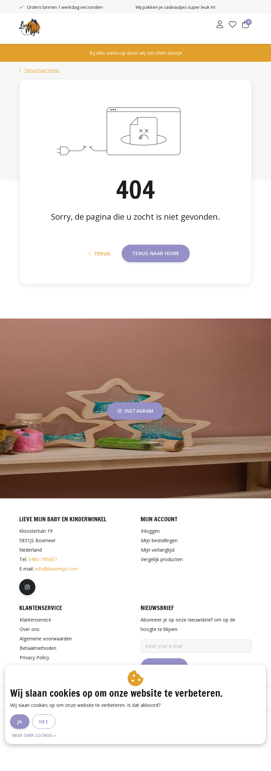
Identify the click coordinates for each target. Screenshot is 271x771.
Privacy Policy (137, 749)
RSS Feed (197, 749)
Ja (19, 721)
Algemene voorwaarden (89, 749)
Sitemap (168, 749)
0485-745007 (42, 586)
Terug (99, 276)
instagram (135, 438)
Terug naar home (155, 276)
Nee (44, 721)
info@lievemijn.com (56, 596)
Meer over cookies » (34, 735)
